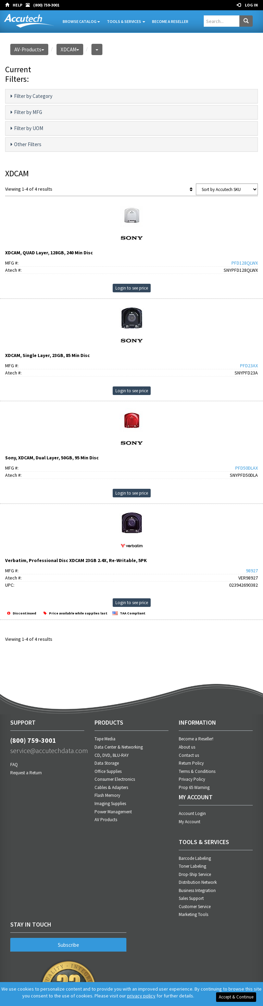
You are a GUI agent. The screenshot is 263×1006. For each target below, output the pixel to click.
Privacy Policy (192, 779)
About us (187, 747)
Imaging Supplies (110, 803)
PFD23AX (249, 365)
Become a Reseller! (196, 739)
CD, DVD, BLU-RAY (112, 755)
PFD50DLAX (246, 468)
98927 (252, 571)
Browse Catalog (81, 21)
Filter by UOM (27, 128)
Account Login (192, 813)
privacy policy (141, 996)
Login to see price (131, 288)
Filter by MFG (26, 112)
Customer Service (195, 906)
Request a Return (26, 773)
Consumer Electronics (115, 779)
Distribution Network (198, 882)
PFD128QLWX (244, 263)
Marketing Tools (193, 914)
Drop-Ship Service (195, 874)
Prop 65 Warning (194, 787)
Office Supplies (108, 771)
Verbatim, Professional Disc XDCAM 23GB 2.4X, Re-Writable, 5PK (76, 560)
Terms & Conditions (197, 771)
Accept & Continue (236, 997)
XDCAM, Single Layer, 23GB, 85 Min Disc (47, 355)
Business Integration (197, 890)
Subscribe (68, 945)
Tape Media (105, 739)
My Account (189, 822)
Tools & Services (126, 21)
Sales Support (191, 898)
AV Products (106, 820)
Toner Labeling (192, 866)
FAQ (14, 764)
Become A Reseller (170, 21)
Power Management (113, 812)
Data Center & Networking (119, 747)
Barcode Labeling (195, 858)
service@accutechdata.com (47, 750)
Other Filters (26, 144)
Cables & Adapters (111, 787)
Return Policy (191, 763)
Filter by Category (31, 96)
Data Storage (107, 763)
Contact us (189, 755)
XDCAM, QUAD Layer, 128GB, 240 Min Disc (49, 253)
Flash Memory (107, 795)
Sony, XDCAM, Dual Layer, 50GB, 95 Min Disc (52, 458)
